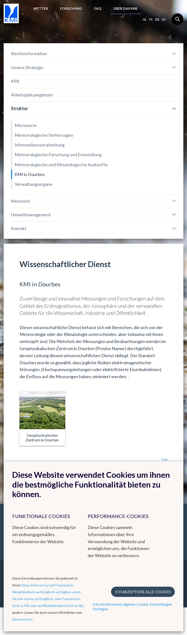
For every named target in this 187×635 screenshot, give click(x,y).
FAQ (97, 8)
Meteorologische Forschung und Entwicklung (58, 154)
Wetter (40, 8)
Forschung (71, 8)
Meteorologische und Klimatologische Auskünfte (61, 164)
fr (151, 19)
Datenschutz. (22, 619)
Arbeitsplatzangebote (32, 94)
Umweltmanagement (31, 214)
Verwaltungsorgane (34, 184)
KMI (15, 81)
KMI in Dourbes (30, 174)
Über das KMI (125, 8)
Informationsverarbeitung (40, 144)
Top (164, 459)
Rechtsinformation (29, 53)
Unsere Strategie (27, 67)
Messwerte (26, 125)
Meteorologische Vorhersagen (44, 135)
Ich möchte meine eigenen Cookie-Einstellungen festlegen (132, 606)
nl (145, 19)
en (164, 19)
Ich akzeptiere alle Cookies (143, 592)
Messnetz (20, 201)
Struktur (19, 108)
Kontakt (19, 228)
